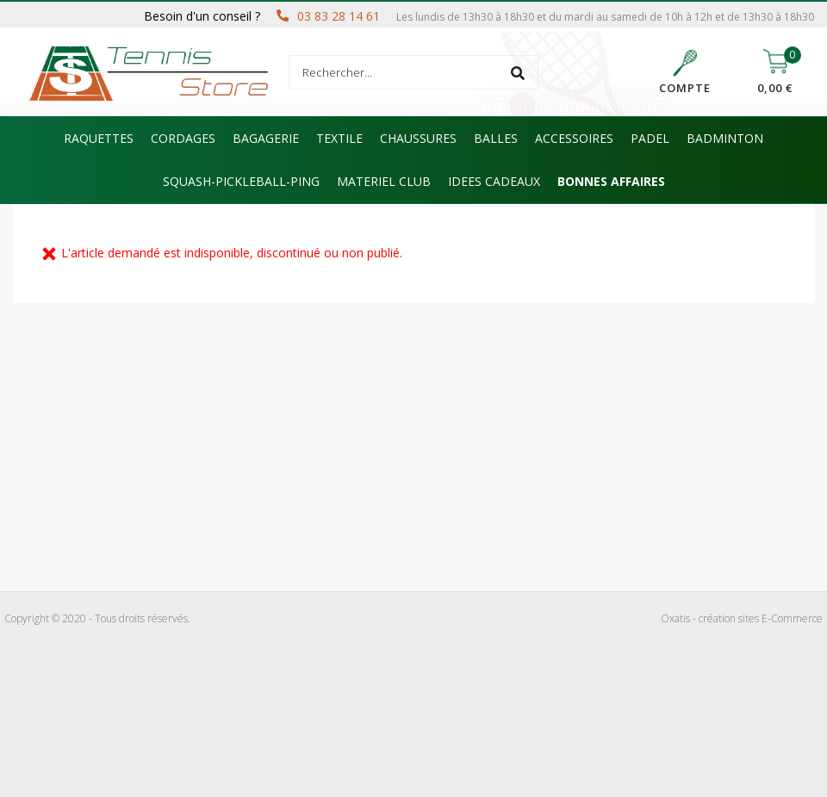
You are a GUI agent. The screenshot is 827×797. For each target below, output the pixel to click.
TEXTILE (339, 138)
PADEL (650, 138)
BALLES (496, 138)
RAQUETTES (99, 138)
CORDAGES (183, 138)
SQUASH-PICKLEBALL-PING (241, 181)
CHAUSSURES (418, 138)
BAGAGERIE (266, 138)
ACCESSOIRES (574, 138)
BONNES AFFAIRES (611, 181)
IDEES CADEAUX (494, 181)
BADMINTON (725, 138)
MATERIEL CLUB (384, 181)
